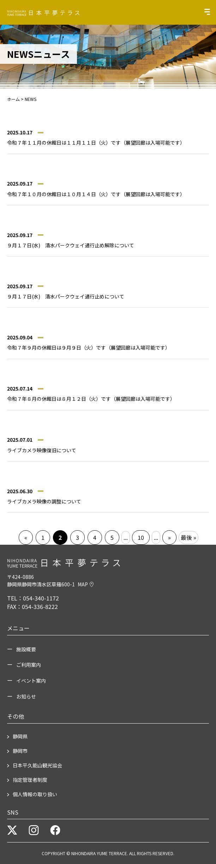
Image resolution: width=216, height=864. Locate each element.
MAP (86, 584)
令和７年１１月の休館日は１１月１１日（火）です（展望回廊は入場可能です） (96, 142)
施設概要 (26, 649)
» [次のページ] (169, 537)
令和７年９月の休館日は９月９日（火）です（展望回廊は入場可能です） (88, 347)
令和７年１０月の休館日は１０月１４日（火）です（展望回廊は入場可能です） (96, 194)
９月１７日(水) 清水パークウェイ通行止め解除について (70, 245)
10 (141, 537)
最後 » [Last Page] (188, 537)
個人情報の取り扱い (35, 794)
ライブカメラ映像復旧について (41, 450)
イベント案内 (31, 680)
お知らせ (26, 696)
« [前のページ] (25, 537)
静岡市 (20, 750)
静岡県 (20, 736)
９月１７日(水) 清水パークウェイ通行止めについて (65, 296)
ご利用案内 (28, 664)
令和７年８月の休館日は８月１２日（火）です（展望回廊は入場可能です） (91, 398)
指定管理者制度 (30, 779)
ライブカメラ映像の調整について (44, 501)
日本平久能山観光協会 (37, 765)
